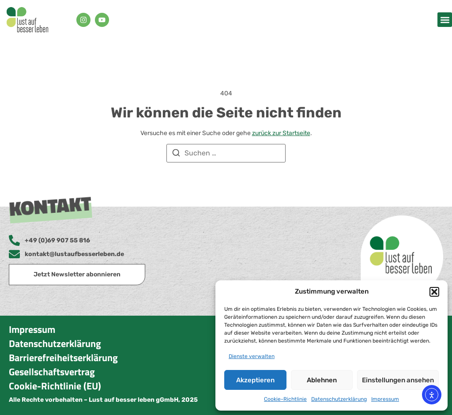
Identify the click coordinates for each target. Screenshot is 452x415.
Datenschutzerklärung (339, 399)
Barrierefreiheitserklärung (63, 357)
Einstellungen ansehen (398, 380)
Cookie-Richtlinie (285, 399)
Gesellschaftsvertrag (52, 372)
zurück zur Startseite (281, 133)
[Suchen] (176, 154)
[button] (434, 291)
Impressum (385, 399)
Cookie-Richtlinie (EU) (55, 386)
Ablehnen (322, 380)
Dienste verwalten (252, 356)
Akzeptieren (255, 380)
